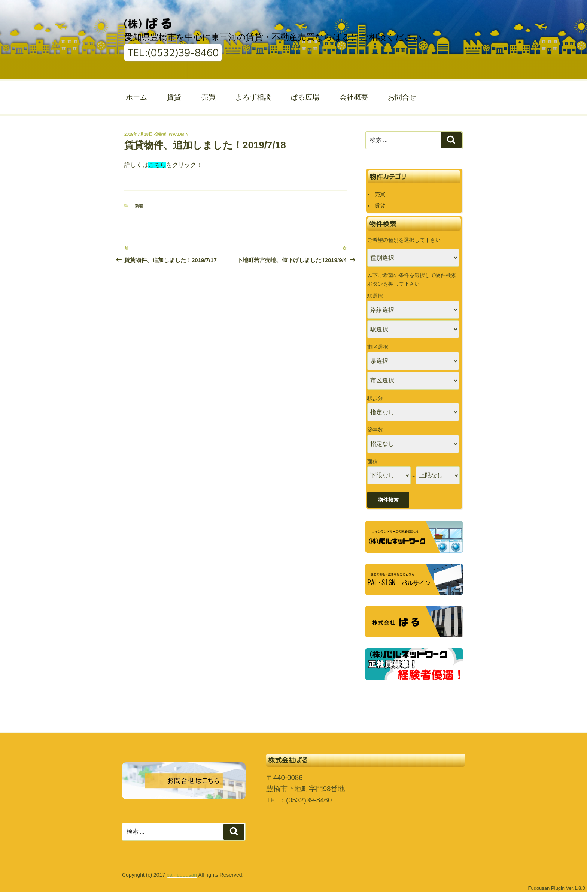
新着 (139, 206)
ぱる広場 (305, 97)
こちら (157, 165)
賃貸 (174, 97)
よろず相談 (253, 97)
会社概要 (354, 97)
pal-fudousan (182, 875)
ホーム (136, 97)
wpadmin (179, 134)
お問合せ (402, 97)
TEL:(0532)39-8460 (173, 52)
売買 (208, 97)
